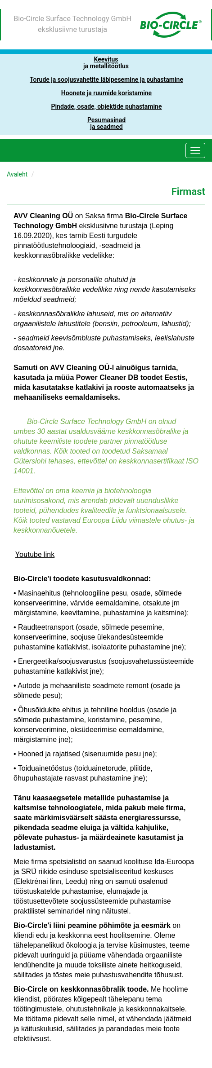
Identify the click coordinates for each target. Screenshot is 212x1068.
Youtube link (34, 554)
